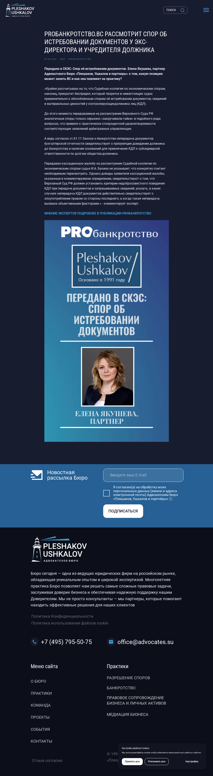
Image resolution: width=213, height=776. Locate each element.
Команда (41, 705)
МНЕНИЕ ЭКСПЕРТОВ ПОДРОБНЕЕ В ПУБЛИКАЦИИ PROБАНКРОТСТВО (97, 213)
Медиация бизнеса (127, 714)
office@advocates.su (145, 641)
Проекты (40, 717)
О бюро (38, 681)
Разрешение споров (128, 678)
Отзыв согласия (47, 760)
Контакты (41, 741)
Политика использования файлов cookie (69, 623)
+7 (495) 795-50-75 (66, 641)
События (40, 729)
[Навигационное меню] (206, 10)
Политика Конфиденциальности (62, 616)
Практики (41, 693)
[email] (143, 475)
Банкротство (121, 688)
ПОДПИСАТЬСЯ (123, 511)
